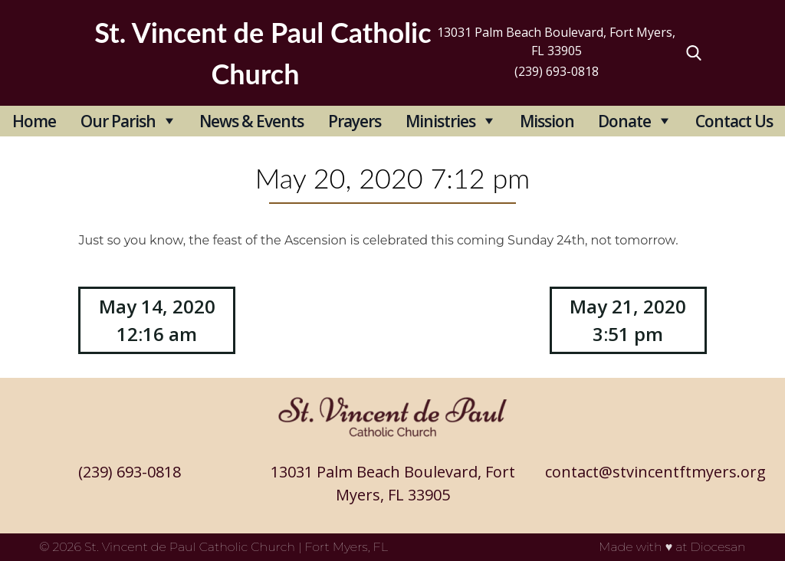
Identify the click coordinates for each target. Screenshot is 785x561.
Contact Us (734, 121)
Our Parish (118, 121)
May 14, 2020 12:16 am (157, 320)
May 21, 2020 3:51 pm (628, 320)
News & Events (251, 121)
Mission (547, 121)
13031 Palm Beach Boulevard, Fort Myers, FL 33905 (556, 41)
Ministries (440, 121)
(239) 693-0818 (556, 71)
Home (34, 121)
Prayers (354, 121)
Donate (624, 121)
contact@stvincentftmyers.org (655, 471)
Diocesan (718, 547)
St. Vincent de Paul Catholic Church (189, 547)
